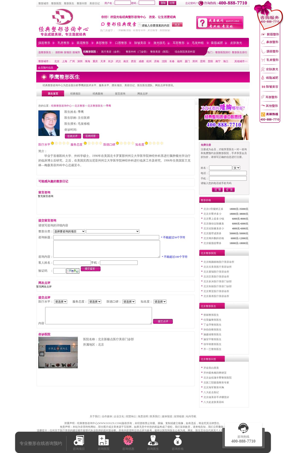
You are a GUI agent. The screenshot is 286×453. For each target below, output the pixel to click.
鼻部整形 (102, 42)
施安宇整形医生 (212, 339)
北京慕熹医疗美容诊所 (216, 296)
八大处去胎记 (211, 392)
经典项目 (75, 93)
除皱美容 (140, 42)
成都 (141, 61)
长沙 (110, 61)
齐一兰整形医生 (212, 349)
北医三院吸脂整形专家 (216, 382)
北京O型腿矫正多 (213, 208)
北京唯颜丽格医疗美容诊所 (219, 261)
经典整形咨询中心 (61, 105)
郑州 (195, 61)
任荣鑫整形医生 (212, 319)
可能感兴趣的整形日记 (53, 181)
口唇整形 (121, 42)
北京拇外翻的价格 (214, 238)
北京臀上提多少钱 (214, 218)
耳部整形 (179, 42)
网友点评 (142, 93)
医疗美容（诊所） (111, 51)
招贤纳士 (131, 416)
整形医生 (69, 3)
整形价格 (206, 200)
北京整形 (80, 105)
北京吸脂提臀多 (212, 243)
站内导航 (191, 416)
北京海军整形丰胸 (214, 387)
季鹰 (108, 105)
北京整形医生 (95, 105)
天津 (102, 61)
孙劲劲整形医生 (212, 329)
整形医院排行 (223, 52)
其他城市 (239, 61)
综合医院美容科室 (185, 51)
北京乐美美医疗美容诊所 (218, 266)
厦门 (187, 61)
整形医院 (56, 3)
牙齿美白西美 (211, 367)
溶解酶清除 (124, 30)
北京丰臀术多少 (212, 213)
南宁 (218, 61)
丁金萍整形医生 (212, 324)
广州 (72, 61)
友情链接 (179, 416)
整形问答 (82, 3)
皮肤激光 (236, 42)
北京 (56, 61)
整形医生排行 (239, 52)
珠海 (87, 61)
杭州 (149, 61)
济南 (156, 61)
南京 (126, 61)
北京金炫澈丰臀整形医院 (218, 377)
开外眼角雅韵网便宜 (215, 372)
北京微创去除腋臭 (214, 223)
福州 (179, 61)
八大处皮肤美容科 (214, 402)
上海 (64, 61)
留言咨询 (120, 93)
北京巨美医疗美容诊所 (216, 276)
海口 (225, 61)
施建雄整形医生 (212, 334)
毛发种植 (198, 42)
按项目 (68, 52)
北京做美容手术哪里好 (216, 397)
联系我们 (155, 416)
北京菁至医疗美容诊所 (216, 291)
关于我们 (95, 416)
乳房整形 (63, 42)
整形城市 (43, 3)
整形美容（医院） (160, 51)
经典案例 (98, 93)
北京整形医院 (208, 253)
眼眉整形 (83, 42)
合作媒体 (107, 416)
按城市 (76, 52)
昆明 (202, 61)
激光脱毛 (159, 42)
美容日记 (95, 3)
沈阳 (164, 61)
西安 (133, 61)
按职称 (59, 52)
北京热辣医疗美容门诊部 (218, 286)
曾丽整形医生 (211, 314)
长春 (172, 61)
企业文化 (119, 416)
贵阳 (210, 61)
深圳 (79, 61)
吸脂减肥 (217, 42)
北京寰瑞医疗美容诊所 (216, 271)
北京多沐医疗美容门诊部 (218, 281)
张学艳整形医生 (212, 344)
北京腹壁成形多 (212, 233)
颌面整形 (44, 42)
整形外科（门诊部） (137, 51)
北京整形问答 (208, 359)
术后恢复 (152, 30)
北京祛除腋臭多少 (214, 228)
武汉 (118, 61)
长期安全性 (139, 30)
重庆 (95, 61)
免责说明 (143, 416)
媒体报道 (167, 416)
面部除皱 (165, 30)
